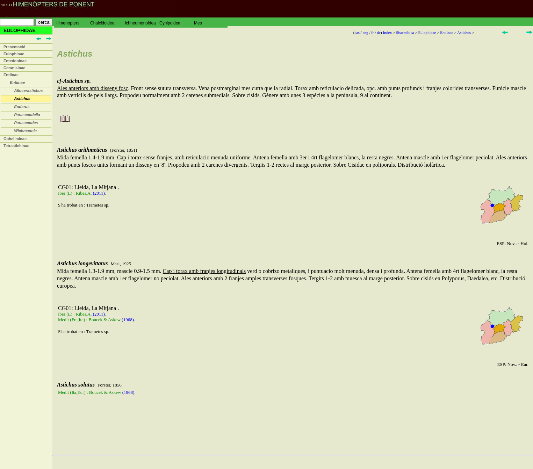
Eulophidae (427, 32)
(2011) (99, 193)
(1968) (128, 319)
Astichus (464, 32)
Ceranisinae (14, 68)
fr (372, 32)
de (379, 32)
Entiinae (11, 75)
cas (356, 32)
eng (365, 32)
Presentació (14, 47)
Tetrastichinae (16, 146)
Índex (387, 32)
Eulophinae (13, 54)
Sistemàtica (405, 32)
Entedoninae (15, 61)
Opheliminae (15, 139)
